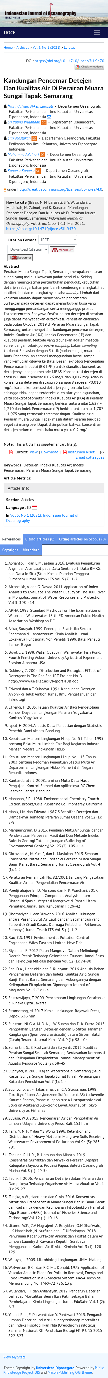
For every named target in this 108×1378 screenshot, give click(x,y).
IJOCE (10, 32)
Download (49, 451)
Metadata (31, 549)
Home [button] (8, 47)
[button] (5, 189)
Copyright (10, 549)
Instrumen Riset (79, 451)
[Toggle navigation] (97, 33)
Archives (22, 47)
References (11, 539)
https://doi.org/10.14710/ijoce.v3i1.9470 (69, 60)
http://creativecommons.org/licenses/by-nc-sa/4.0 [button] (60, 189)
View (34, 451)
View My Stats (15, 1357)
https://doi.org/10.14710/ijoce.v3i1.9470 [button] (41, 228)
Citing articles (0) (39, 539)
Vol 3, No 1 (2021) (46, 47)
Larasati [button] (70, 47)
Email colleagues (90, 457)
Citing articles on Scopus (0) (82, 539)
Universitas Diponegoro (55, 1367)
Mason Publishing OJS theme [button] (70, 1372)
